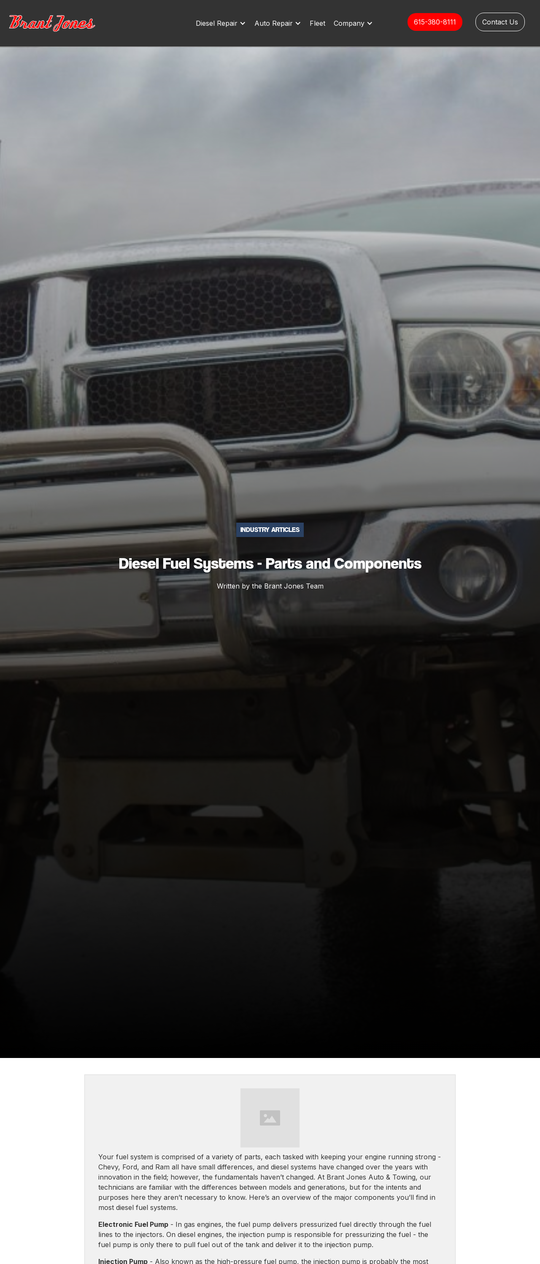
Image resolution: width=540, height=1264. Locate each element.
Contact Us (500, 22)
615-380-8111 (435, 22)
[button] (223, 23)
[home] (61, 23)
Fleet (317, 23)
